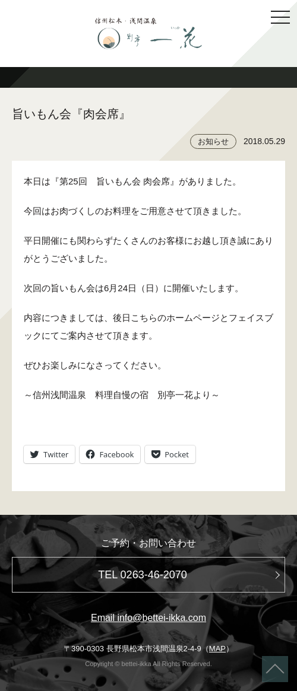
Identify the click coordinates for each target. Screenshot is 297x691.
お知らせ (213, 141)
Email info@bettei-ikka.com (148, 618)
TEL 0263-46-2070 (142, 575)
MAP (217, 648)
